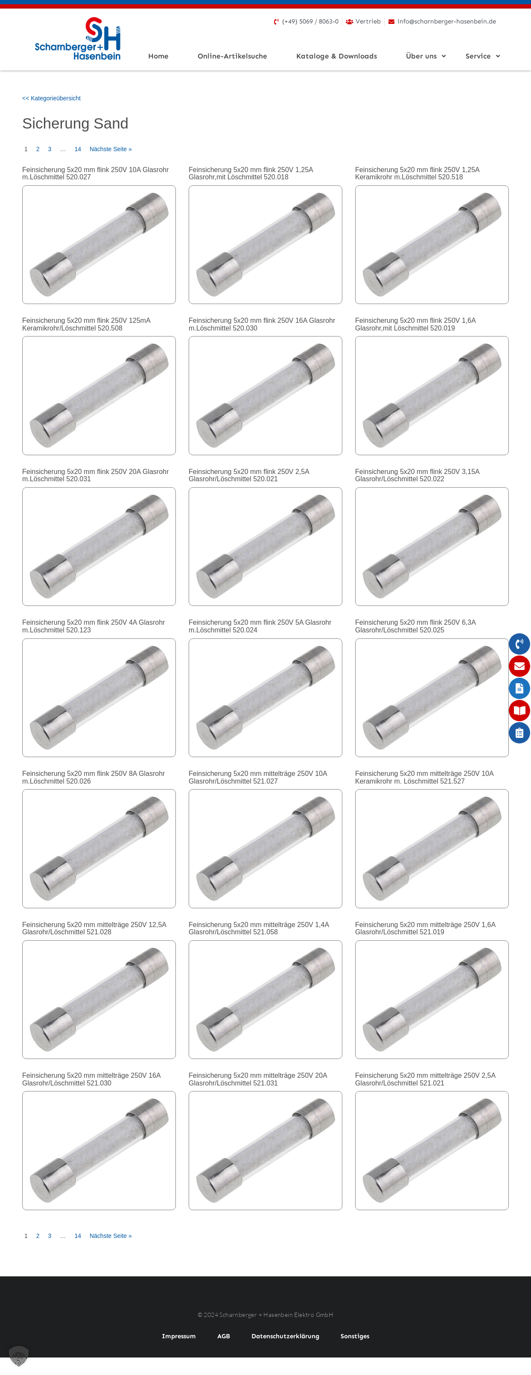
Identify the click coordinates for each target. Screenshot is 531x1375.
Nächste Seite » (111, 149)
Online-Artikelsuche (232, 56)
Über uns (424, 56)
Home (158, 56)
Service (481, 56)
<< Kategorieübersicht (51, 98)
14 (77, 149)
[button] (19, 1356)
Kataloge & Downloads (336, 56)
